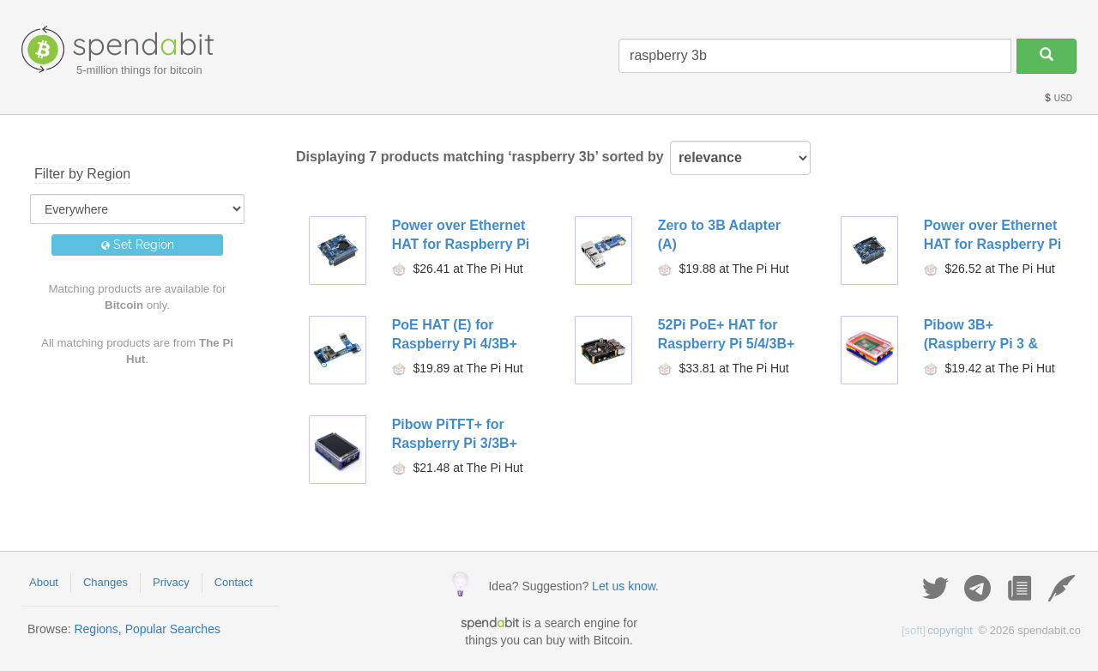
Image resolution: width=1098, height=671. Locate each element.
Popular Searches (172, 629)
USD (1057, 98)
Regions (96, 629)
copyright (937, 630)
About (43, 582)
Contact (233, 582)
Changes (105, 582)
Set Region (137, 244)
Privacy (171, 582)
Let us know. (625, 586)
